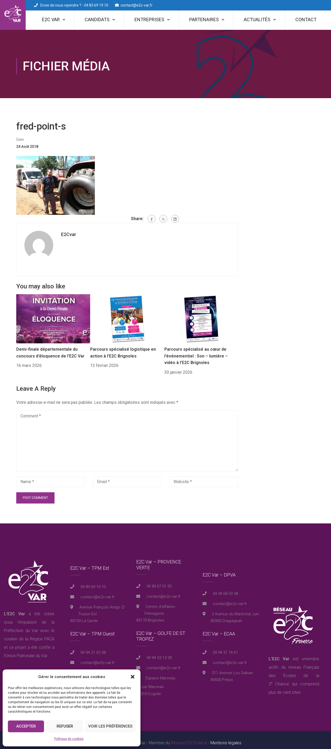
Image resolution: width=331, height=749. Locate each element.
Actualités (257, 19)
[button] (132, 676)
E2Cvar (68, 228)
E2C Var (51, 19)
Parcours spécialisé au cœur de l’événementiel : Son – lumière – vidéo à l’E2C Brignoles (196, 350)
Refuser (65, 726)
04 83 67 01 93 (158, 580)
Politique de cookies (69, 739)
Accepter (26, 726)
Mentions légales (225, 737)
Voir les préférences (110, 726)
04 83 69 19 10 (92, 581)
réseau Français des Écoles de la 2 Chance (294, 670)
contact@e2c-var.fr (137, 5)
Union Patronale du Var (26, 649)
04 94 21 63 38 (92, 646)
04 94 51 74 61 (225, 646)
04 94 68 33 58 (225, 587)
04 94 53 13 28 (158, 652)
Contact (306, 19)
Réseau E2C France (189, 737)
